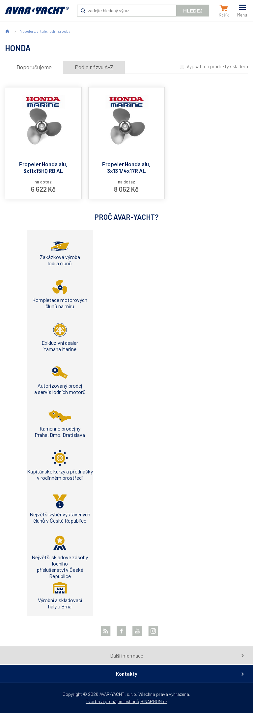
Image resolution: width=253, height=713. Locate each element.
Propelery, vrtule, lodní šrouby (44, 31)
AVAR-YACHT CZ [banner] (37, 14)
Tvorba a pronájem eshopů (112, 701)
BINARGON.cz (153, 701)
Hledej (193, 11)
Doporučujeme (34, 67)
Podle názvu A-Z (94, 67)
